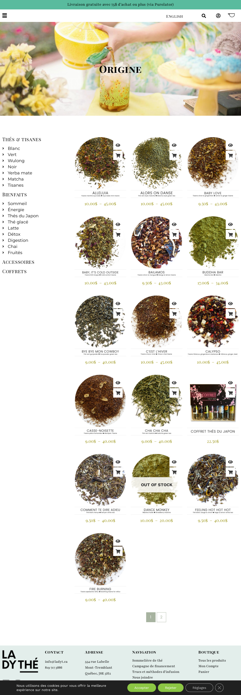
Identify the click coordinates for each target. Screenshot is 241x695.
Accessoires (18, 262)
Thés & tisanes (21, 139)
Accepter (141, 688)
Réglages (199, 688)
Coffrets (14, 271)
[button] (80, 15)
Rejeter (171, 688)
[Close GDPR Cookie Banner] (219, 687)
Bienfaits (14, 194)
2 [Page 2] (161, 617)
